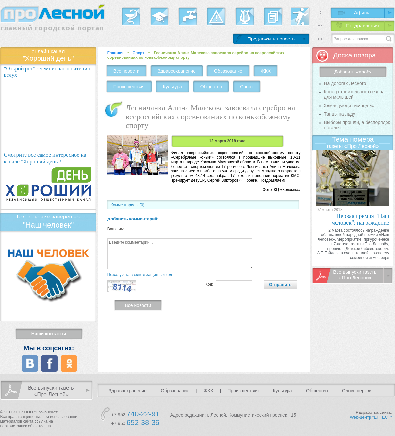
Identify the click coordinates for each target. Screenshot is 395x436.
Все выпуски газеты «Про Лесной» (355, 274)
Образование (228, 70)
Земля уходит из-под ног (350, 105)
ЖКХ (266, 70)
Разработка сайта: (371, 415)
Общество (211, 86)
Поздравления (362, 25)
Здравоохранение (177, 70)
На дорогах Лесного (345, 83)
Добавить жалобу (352, 71)
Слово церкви (356, 390)
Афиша (362, 12)
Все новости (126, 70)
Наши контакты (48, 333)
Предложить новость (271, 38)
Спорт (138, 53)
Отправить (280, 284)
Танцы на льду (339, 114)
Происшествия (129, 86)
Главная (115, 53)
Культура (172, 86)
